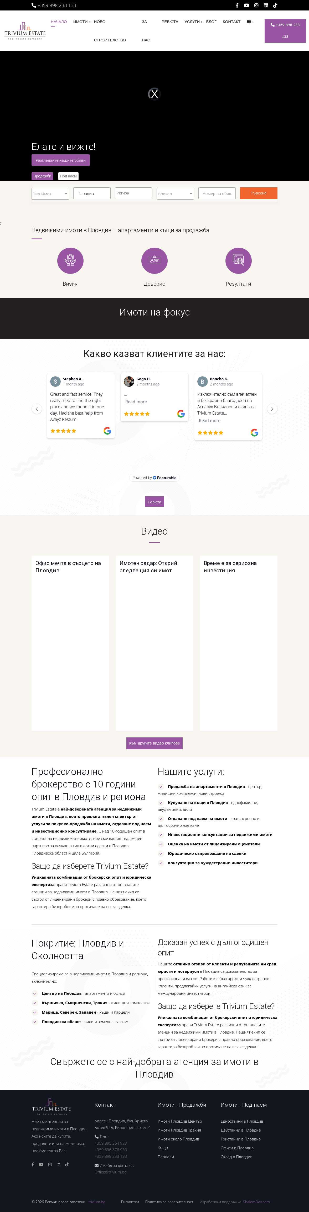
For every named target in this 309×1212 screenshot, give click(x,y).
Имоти (80, 21)
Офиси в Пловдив (237, 1147)
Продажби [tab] (42, 176)
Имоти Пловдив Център (180, 1121)
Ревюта (170, 21)
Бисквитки (130, 1201)
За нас (146, 30)
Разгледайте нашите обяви (61, 160)
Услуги (192, 21)
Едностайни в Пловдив (242, 1121)
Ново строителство (110, 30)
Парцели (166, 1156)
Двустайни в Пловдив (241, 1130)
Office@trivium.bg (111, 1172)
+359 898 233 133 (54, 5)
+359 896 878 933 (111, 1149)
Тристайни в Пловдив (241, 1139)
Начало (59, 21)
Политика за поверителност (169, 1201)
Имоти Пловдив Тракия (179, 1130)
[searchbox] (134, 192)
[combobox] (133, 193)
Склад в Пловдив (236, 1156)
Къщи (163, 1147)
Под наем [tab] (68, 176)
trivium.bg (97, 1201)
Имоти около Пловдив (178, 1139)
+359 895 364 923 (111, 1143)
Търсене (258, 193)
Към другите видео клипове (154, 743)
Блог (211, 21)
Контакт (232, 21)
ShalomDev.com (256, 1201)
